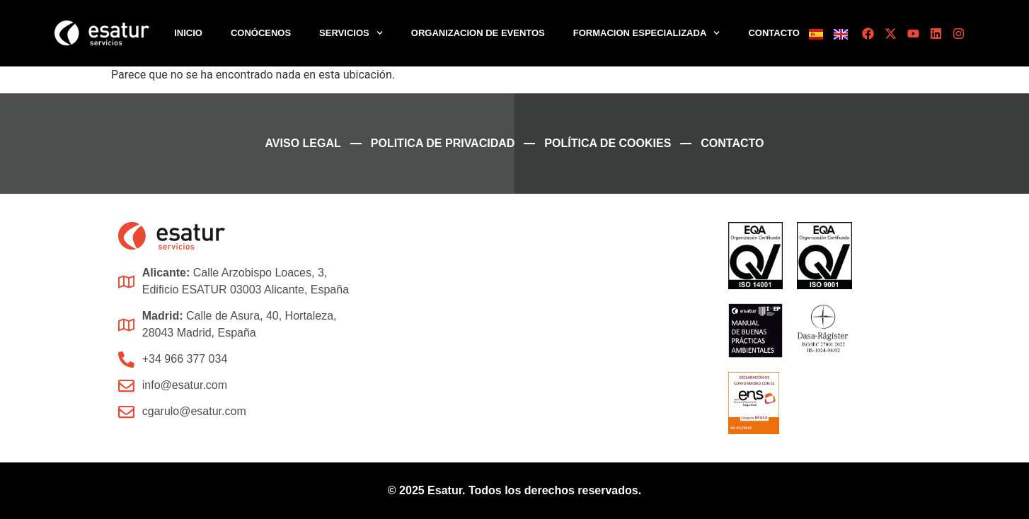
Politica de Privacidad (443, 143)
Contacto (773, 33)
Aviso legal (303, 143)
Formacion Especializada (646, 33)
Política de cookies (607, 143)
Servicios (351, 33)
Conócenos (261, 33)
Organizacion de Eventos (478, 33)
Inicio (188, 33)
